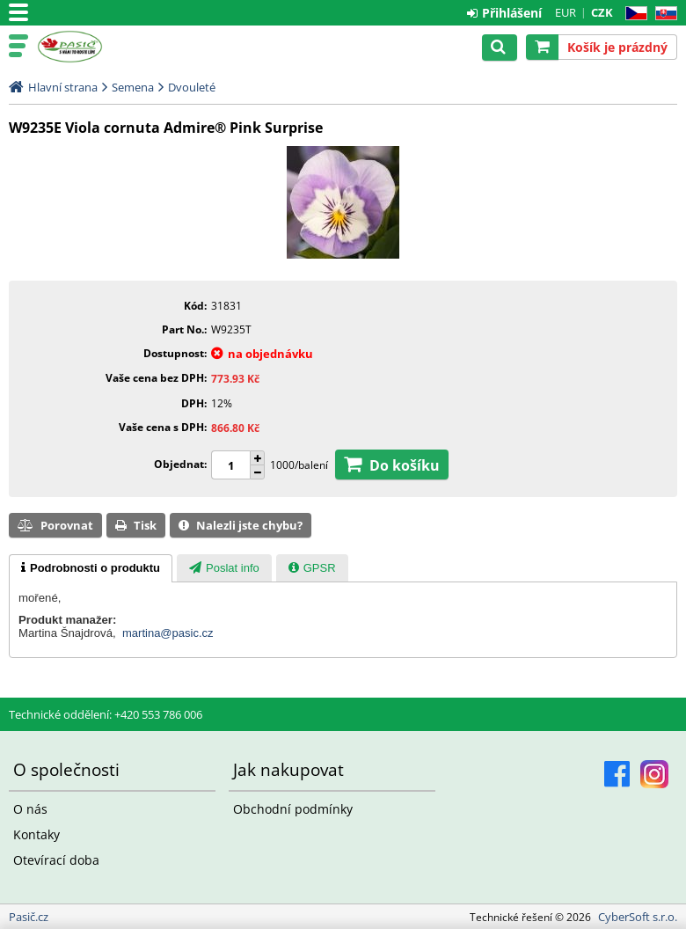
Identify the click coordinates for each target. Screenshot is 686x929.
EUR (565, 12)
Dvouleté (191, 87)
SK (662, 13)
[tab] (90, 568)
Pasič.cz (89, 46)
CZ (632, 13)
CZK (602, 12)
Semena (133, 87)
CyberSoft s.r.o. (637, 917)
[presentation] (91, 568)
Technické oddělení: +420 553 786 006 (105, 714)
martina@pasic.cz (168, 633)
